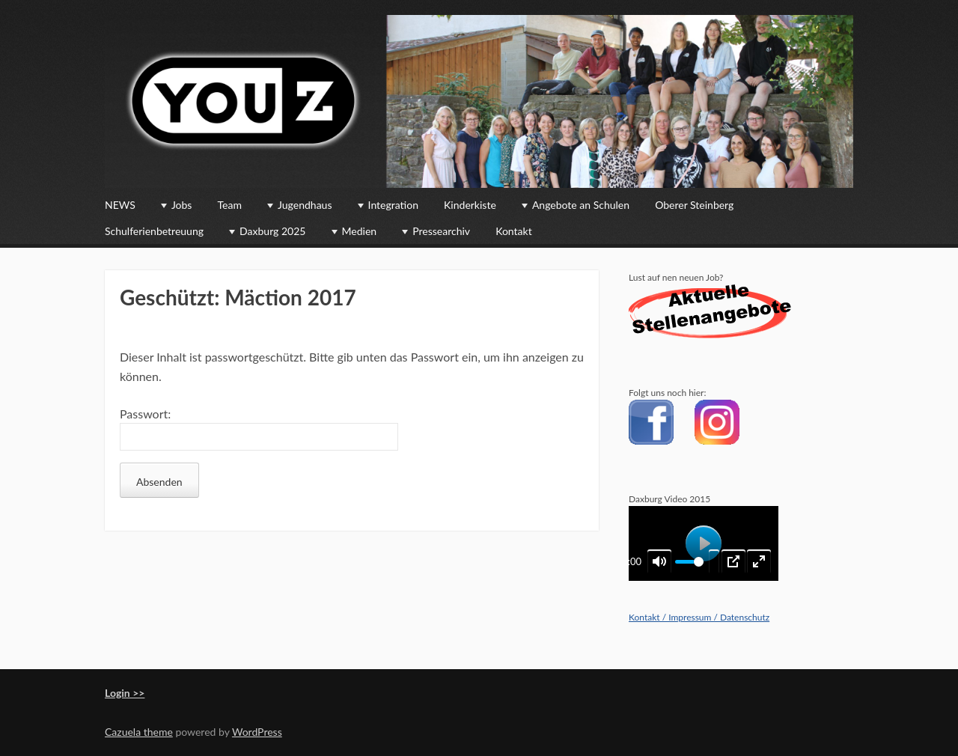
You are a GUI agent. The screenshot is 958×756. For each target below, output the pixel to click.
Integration (393, 204)
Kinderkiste (470, 204)
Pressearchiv (441, 231)
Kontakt (513, 231)
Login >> (124, 692)
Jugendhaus (305, 204)
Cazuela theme (139, 731)
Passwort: (259, 428)
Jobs (181, 204)
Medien (359, 231)
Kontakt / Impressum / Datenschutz (699, 617)
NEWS (120, 204)
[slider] (689, 562)
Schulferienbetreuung (154, 231)
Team (230, 204)
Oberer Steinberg (694, 204)
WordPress (257, 731)
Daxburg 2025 (272, 231)
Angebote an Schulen (580, 204)
